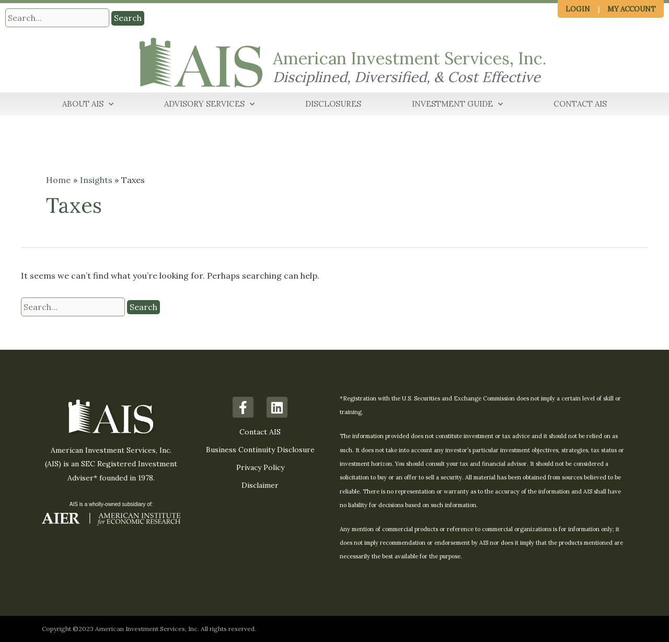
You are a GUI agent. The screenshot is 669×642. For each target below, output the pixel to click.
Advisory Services (209, 104)
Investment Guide (457, 104)
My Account (631, 9)
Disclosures (333, 104)
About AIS (87, 104)
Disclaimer (260, 485)
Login (578, 9)
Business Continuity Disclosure (260, 449)
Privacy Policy (260, 467)
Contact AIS (580, 104)
